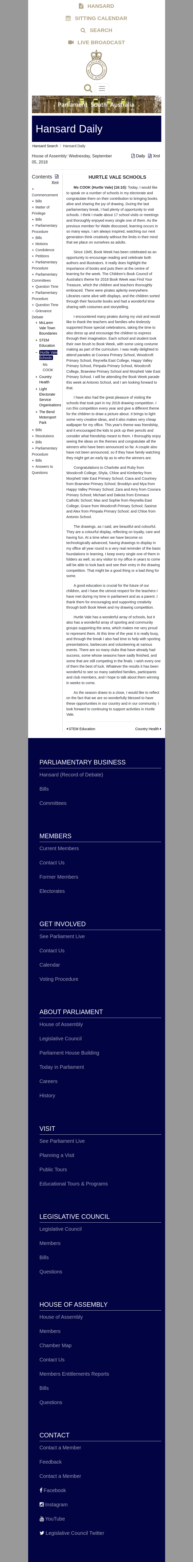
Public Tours (53, 1169)
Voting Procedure (59, 979)
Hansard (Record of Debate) (71, 774)
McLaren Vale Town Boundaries (48, 328)
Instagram (54, 1504)
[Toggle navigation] (102, 88)
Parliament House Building (69, 1053)
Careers (49, 1081)
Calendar (50, 965)
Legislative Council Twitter (72, 1533)
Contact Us (52, 862)
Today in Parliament (62, 1067)
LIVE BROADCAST (96, 42)
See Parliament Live (62, 936)
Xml (154, 156)
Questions (51, 1271)
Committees (53, 803)
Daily (138, 156)
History (47, 1095)
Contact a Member (60, 1447)
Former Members (59, 877)
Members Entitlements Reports (74, 1374)
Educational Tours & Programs (74, 1183)
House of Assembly (61, 1024)
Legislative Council (61, 1038)
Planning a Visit (57, 1155)
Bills (44, 789)
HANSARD (96, 6)
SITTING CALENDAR (96, 18)
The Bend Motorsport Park (47, 417)
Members (50, 1243)
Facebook (53, 1490)
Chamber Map (56, 1345)
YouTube (52, 1519)
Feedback (51, 1462)
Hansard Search (45, 146)
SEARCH (96, 30)
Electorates (52, 891)
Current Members (59, 848)
